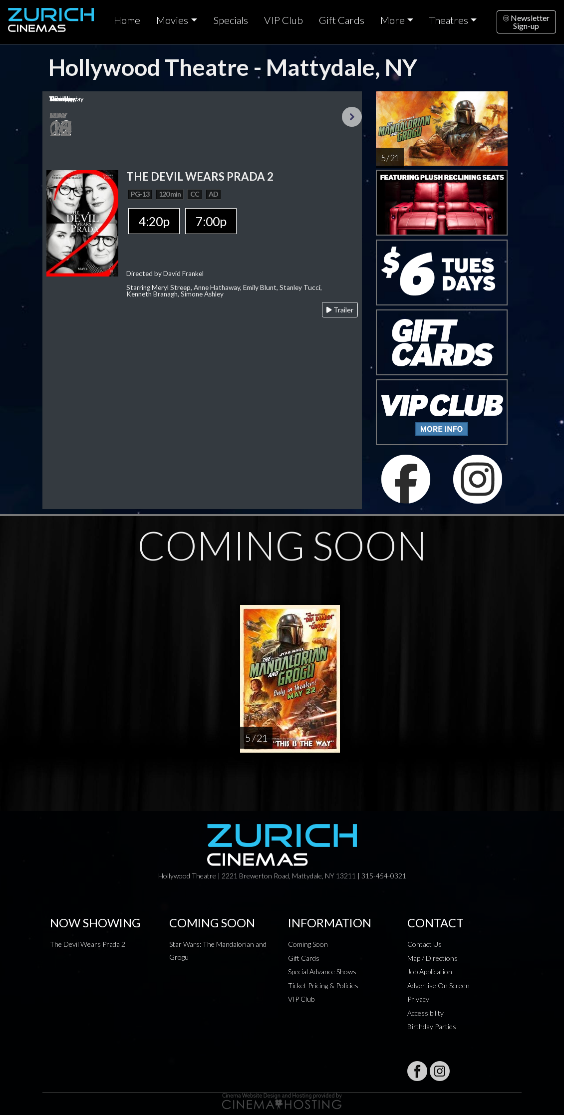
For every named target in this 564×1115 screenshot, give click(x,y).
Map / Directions (432, 958)
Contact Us (424, 944)
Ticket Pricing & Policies (323, 985)
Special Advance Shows (322, 971)
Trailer (339, 309)
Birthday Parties (431, 1026)
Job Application (429, 971)
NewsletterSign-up (526, 21)
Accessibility (425, 1013)
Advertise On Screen (438, 985)
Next (352, 117)
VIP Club (283, 20)
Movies (172, 20)
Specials (230, 20)
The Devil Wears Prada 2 (87, 944)
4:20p (154, 221)
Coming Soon (308, 944)
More (392, 20)
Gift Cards (341, 20)
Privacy (418, 999)
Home (127, 20)
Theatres (448, 20)
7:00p (211, 221)
